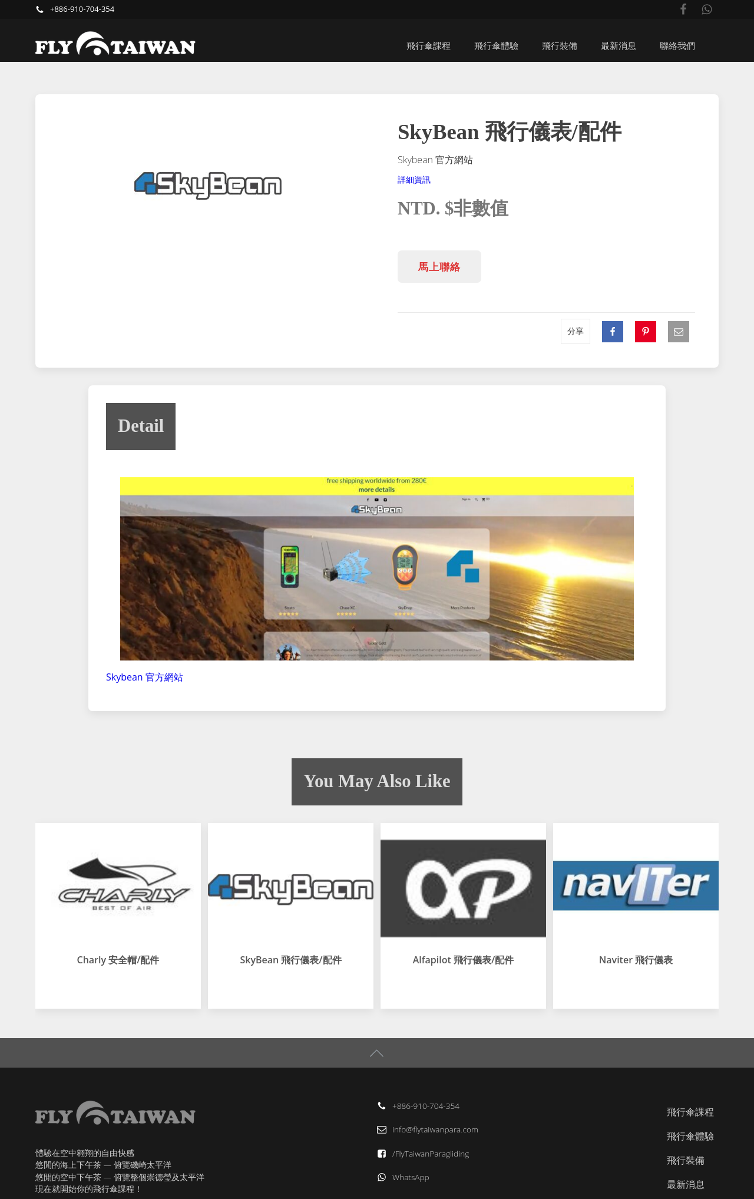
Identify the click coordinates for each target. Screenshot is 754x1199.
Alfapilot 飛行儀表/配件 (463, 959)
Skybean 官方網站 (144, 676)
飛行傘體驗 (496, 45)
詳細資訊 (414, 179)
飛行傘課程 (428, 45)
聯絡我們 (677, 45)
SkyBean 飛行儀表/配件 (290, 959)
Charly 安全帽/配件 (118, 959)
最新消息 (618, 45)
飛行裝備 (559, 45)
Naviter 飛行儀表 (636, 959)
